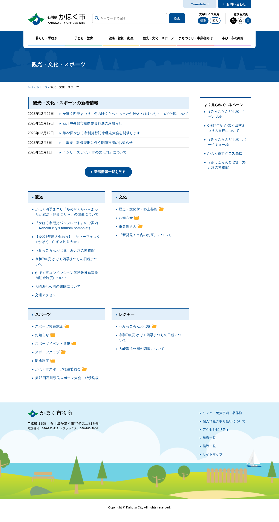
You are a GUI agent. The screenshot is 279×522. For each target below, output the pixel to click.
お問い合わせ (236, 4)
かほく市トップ (38, 87)
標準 (203, 20)
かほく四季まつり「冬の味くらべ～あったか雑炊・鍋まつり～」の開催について (126, 113)
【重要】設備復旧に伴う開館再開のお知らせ (98, 142)
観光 (39, 197)
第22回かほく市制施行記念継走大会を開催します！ (103, 133)
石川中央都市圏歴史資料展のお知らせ (92, 123)
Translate (198, 4)
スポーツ (43, 314)
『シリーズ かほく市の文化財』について (95, 152)
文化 (123, 197)
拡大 (215, 20)
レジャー (127, 314)
